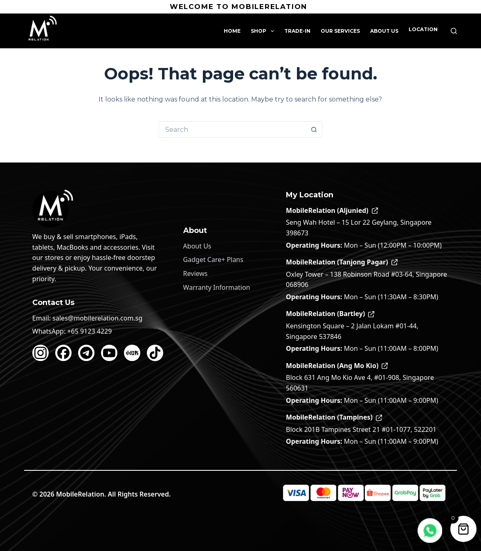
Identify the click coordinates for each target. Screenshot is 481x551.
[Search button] (314, 129)
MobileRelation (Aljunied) (332, 210)
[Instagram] (40, 353)
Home (232, 31)
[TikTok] (155, 353)
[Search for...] (232, 129)
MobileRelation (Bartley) (330, 313)
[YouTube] (109, 353)
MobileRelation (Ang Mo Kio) (337, 365)
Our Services (340, 31)
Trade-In (297, 31)
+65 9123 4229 (89, 331)
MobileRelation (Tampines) (334, 417)
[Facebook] (63, 353)
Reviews (195, 273)
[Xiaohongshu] (132, 353)
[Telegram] (86, 353)
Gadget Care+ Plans (213, 259)
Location (423, 29)
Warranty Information (216, 287)
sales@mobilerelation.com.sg (97, 318)
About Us (384, 31)
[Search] (454, 31)
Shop (264, 31)
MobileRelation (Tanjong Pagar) (342, 261)
